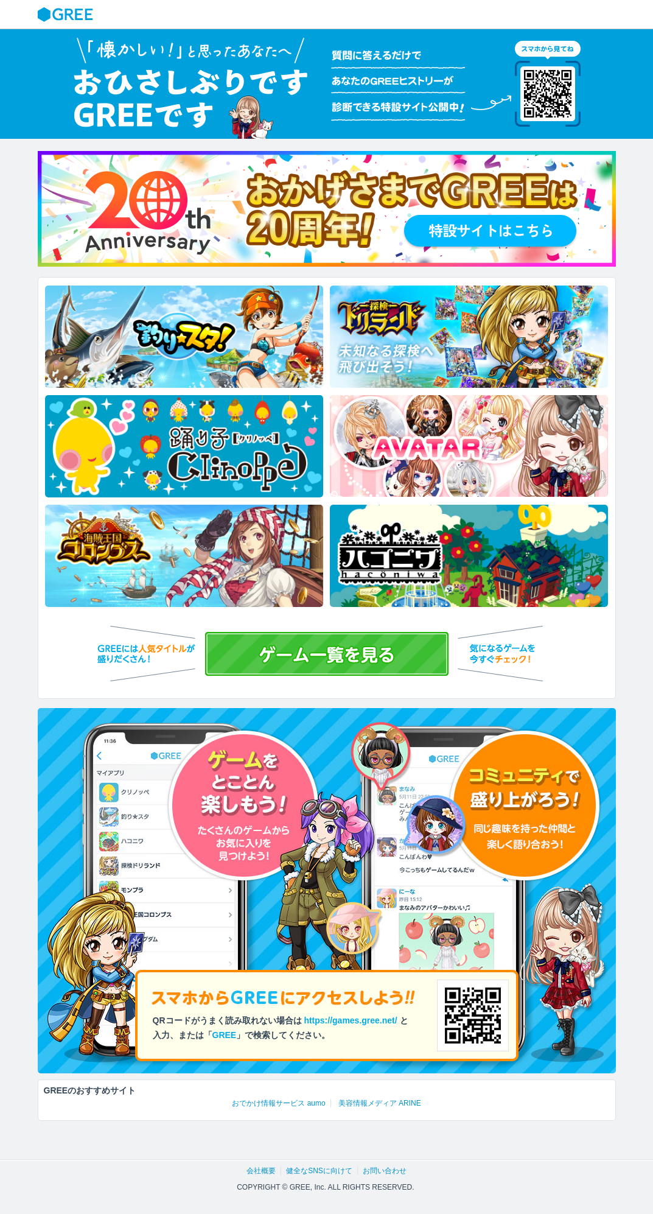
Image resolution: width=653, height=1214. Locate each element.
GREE (67, 14)
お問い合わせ (385, 1171)
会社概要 (261, 1171)
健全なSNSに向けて (319, 1171)
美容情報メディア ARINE (379, 1103)
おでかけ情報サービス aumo (278, 1103)
